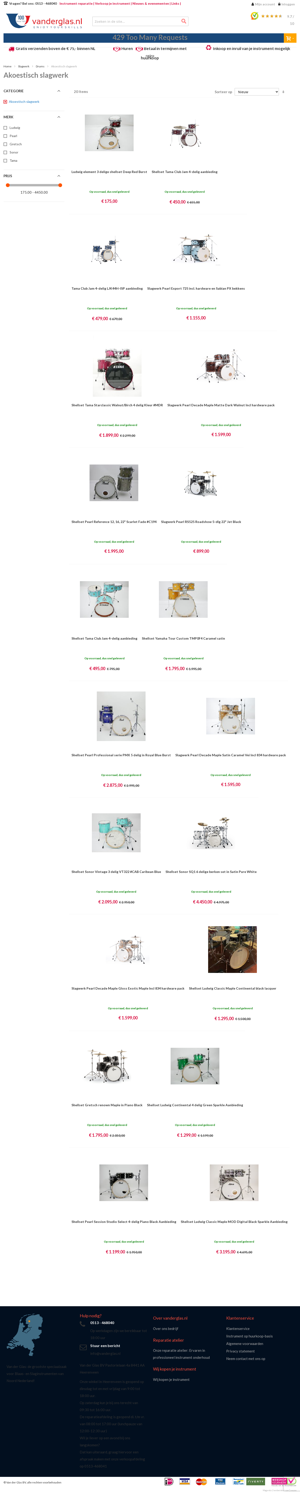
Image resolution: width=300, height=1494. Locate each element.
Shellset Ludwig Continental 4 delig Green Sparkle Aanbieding (195, 1105)
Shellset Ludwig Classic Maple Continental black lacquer (232, 988)
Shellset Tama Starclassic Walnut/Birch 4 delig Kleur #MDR (117, 405)
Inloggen (288, 4)
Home (8, 66)
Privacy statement (240, 1351)
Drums (40, 66)
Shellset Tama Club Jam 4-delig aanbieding (185, 172)
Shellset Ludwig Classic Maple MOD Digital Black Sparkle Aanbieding (234, 1222)
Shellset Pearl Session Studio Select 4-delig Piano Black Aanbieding (123, 1222)
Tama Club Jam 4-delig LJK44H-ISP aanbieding (107, 288)
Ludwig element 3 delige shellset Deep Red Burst (109, 172)
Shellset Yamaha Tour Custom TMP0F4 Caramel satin (183, 638)
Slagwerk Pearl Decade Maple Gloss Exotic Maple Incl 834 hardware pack (127, 988)
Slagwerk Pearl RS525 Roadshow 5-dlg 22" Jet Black (201, 522)
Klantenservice (238, 1328)
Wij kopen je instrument (171, 1379)
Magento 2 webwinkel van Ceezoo (279, 1490)
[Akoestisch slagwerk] (23, 102)
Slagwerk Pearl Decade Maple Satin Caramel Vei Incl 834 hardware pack (230, 755)
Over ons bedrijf (165, 1328)
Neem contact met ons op (245, 1358)
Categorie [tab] (14, 91)
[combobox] (140, 21)
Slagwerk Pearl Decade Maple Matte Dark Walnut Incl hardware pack (221, 405)
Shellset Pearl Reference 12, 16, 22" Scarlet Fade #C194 (114, 522)
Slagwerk (24, 66)
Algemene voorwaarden (244, 1343)
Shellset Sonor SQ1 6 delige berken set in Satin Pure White (211, 872)
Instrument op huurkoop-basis (249, 1336)
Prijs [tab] (8, 176)
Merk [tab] (8, 117)
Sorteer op (223, 92)
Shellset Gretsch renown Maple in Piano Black (106, 1105)
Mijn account (265, 4)
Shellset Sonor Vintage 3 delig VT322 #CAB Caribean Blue (116, 872)
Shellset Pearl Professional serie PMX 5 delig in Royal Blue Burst (121, 755)
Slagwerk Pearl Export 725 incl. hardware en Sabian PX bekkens (196, 288)
